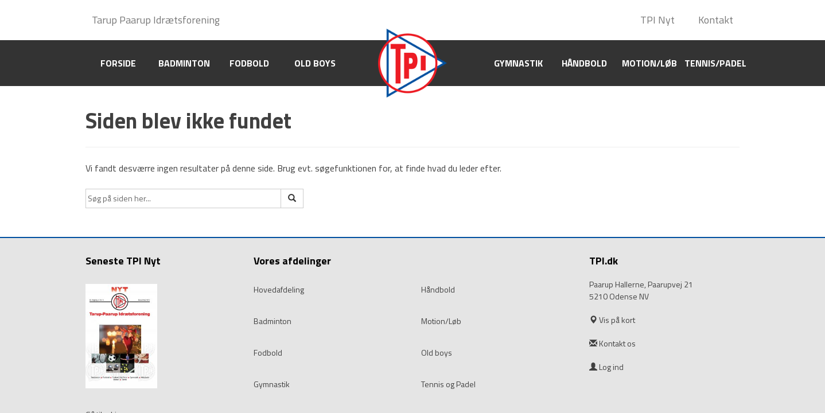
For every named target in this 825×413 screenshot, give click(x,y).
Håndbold (584, 63)
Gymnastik (518, 63)
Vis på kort (617, 320)
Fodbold (249, 63)
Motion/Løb (649, 63)
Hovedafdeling (279, 289)
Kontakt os (617, 343)
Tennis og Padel (448, 384)
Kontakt (715, 20)
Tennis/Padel (715, 63)
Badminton (184, 63)
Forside (118, 63)
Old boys (315, 63)
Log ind (606, 367)
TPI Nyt (657, 20)
